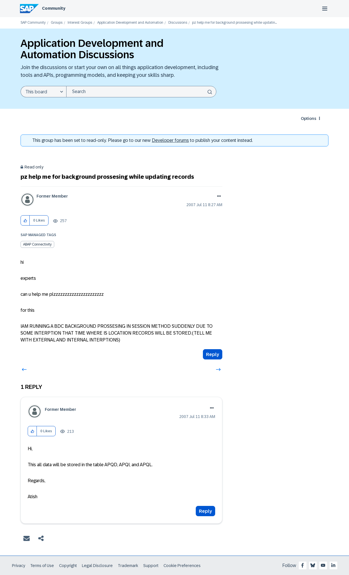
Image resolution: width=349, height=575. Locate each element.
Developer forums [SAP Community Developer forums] (170, 140)
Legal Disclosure (97, 565)
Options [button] (308, 118)
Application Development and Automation (130, 23)
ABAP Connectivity (37, 244)
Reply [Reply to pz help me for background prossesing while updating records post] (212, 354)
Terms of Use (42, 565)
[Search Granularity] (43, 91)
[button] (25, 221)
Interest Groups (80, 23)
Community (53, 8)
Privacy (18, 565)
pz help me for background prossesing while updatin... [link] (234, 23)
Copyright (68, 565)
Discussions (177, 23)
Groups (56, 23)
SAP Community (33, 23)
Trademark (128, 565)
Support (150, 565)
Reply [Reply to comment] (205, 511)
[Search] (141, 91)
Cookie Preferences (182, 565)
